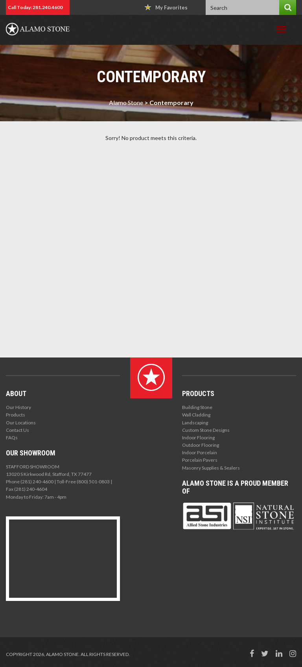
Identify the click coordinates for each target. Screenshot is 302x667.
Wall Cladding (196, 415)
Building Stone (197, 407)
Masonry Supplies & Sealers (211, 468)
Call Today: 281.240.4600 (35, 7)
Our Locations (21, 423)
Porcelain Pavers (199, 460)
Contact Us (17, 430)
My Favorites (166, 7)
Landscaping (195, 423)
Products (15, 415)
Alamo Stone (126, 102)
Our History (18, 407)
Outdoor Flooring (200, 445)
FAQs (12, 437)
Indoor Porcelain (199, 452)
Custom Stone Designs (206, 430)
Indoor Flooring (198, 437)
